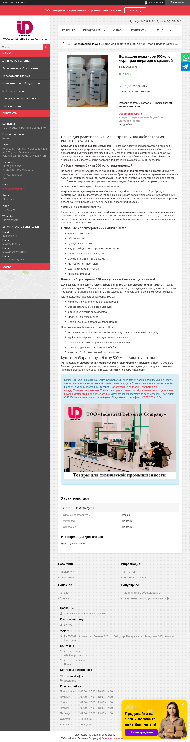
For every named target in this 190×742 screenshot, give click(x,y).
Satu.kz (111, 734)
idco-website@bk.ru (14, 189)
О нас (117, 30)
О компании (67, 577)
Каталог (64, 592)
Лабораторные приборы (125, 386)
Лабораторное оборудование (141, 592)
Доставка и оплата (134, 577)
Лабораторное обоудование (20, 68)
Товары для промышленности (20, 98)
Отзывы (65, 598)
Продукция (91, 30)
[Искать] (46, 47)
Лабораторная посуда (16, 76)
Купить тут (135, 10)
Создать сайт (8, 2)
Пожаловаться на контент (115, 738)
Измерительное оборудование (21, 83)
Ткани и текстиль (13, 106)
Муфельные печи (13, 91)
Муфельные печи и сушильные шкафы (146, 598)
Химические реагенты (16, 60)
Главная (68, 30)
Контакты (138, 30)
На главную (67, 571)
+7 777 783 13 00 (152, 397)
